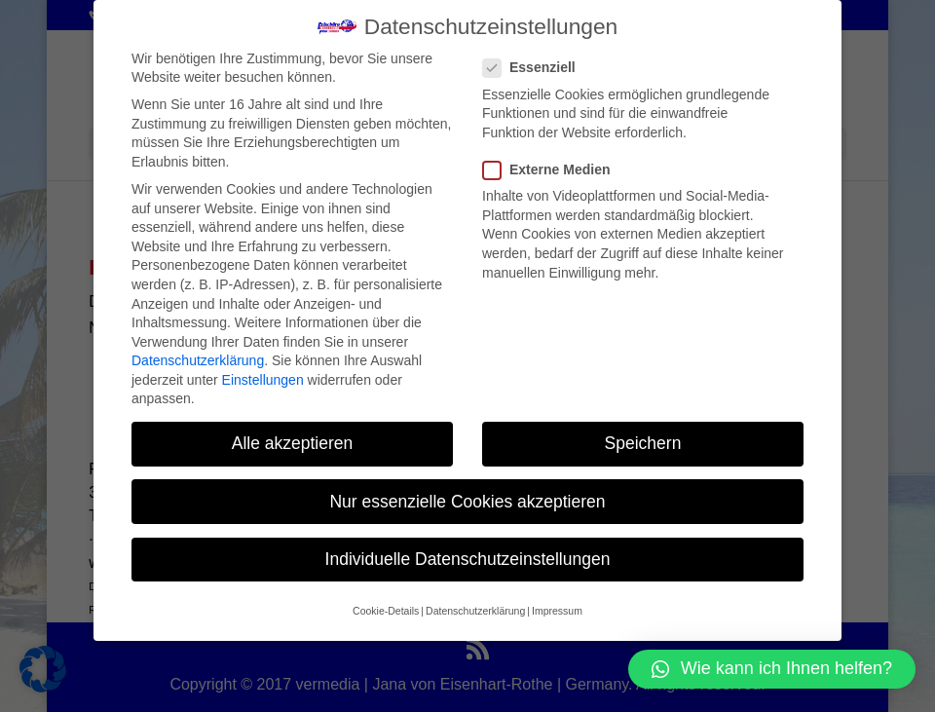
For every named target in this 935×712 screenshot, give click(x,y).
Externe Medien (554, 170)
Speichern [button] (643, 443)
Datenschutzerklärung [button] (475, 611)
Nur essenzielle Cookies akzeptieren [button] (467, 501)
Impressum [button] (557, 611)
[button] (772, 669)
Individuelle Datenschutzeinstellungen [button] (468, 559)
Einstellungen (263, 380)
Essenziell (537, 67)
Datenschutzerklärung (197, 360)
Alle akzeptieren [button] (293, 443)
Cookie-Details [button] (386, 611)
